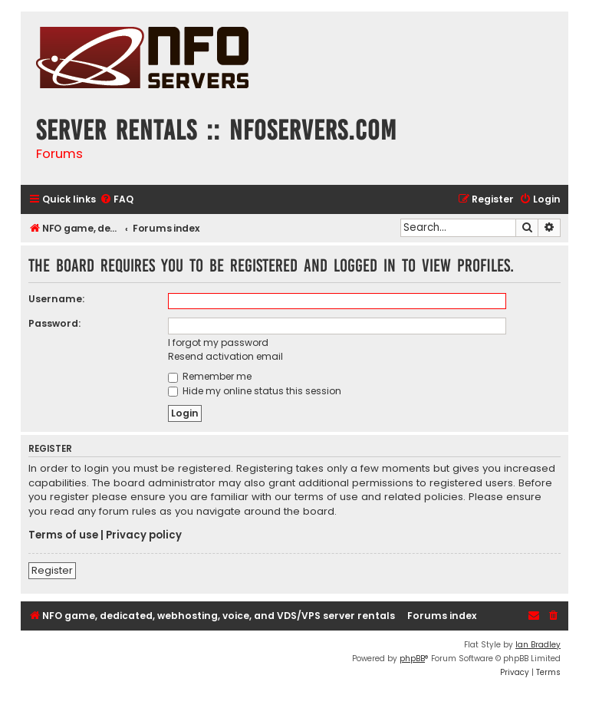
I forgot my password (218, 342)
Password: (54, 323)
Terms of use (63, 535)
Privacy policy (144, 535)
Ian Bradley (538, 644)
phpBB (412, 658)
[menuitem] (116, 199)
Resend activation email (225, 356)
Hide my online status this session (254, 390)
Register (52, 570)
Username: (56, 298)
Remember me (210, 376)
